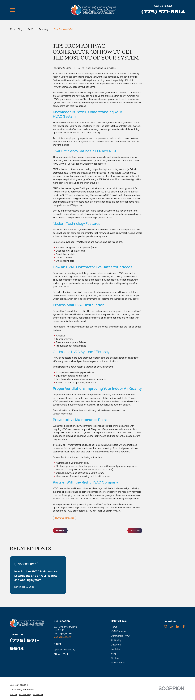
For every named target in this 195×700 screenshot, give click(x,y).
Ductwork (116, 644)
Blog (113, 653)
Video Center (118, 662)
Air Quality (116, 640)
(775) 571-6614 (163, 11)
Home (114, 626)
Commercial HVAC (120, 635)
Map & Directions (62, 636)
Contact (115, 658)
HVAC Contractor (64, 517)
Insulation (116, 649)
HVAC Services (118, 631)
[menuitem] (13, 694)
